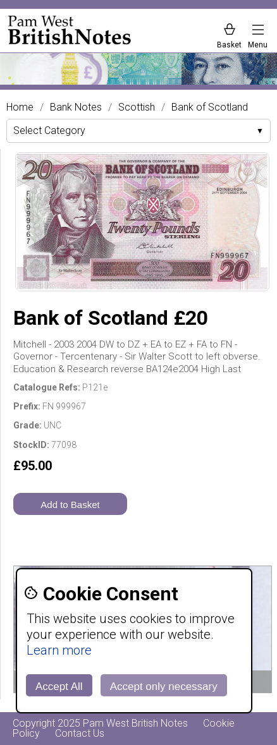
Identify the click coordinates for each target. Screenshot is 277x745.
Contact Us (79, 733)
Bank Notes (76, 107)
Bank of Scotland (209, 107)
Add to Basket (69, 504)
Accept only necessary (164, 687)
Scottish (136, 107)
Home (20, 107)
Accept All (59, 687)
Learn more (59, 650)
